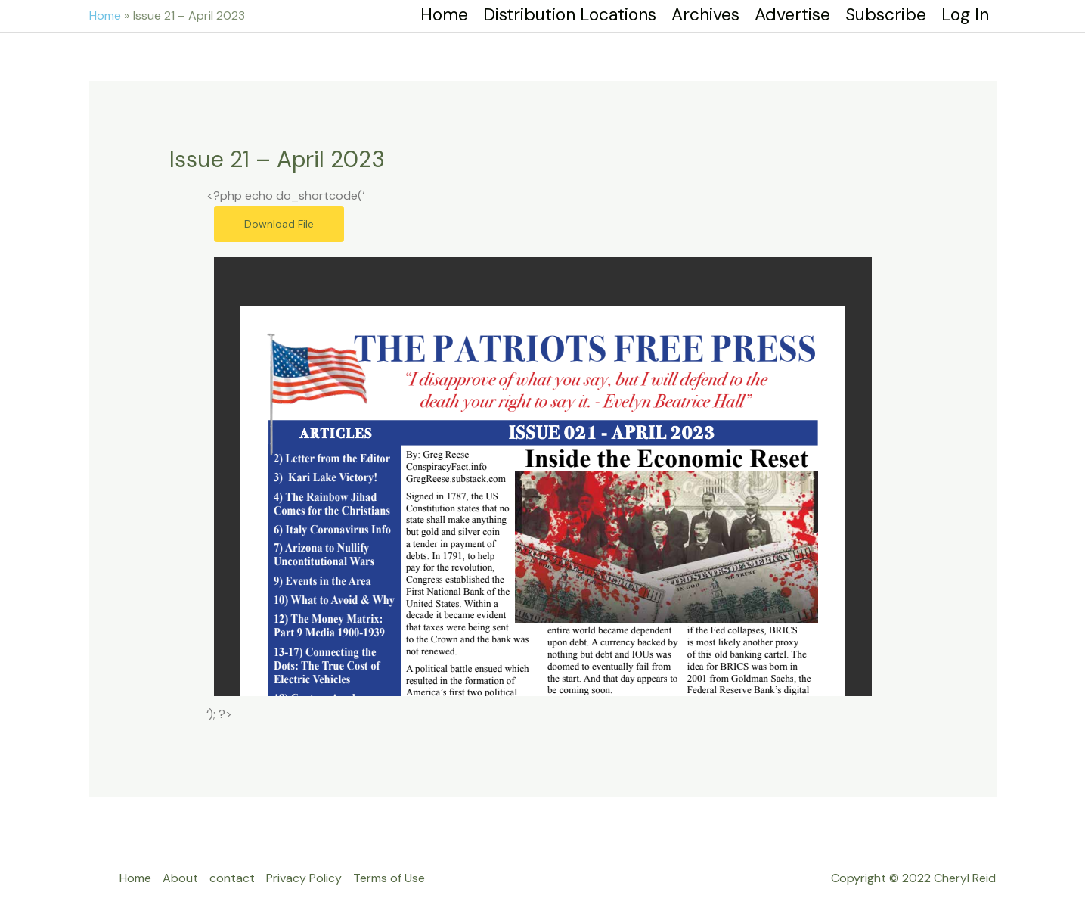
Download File (279, 224)
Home (135, 878)
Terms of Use (389, 878)
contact (232, 878)
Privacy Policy (304, 878)
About (180, 878)
